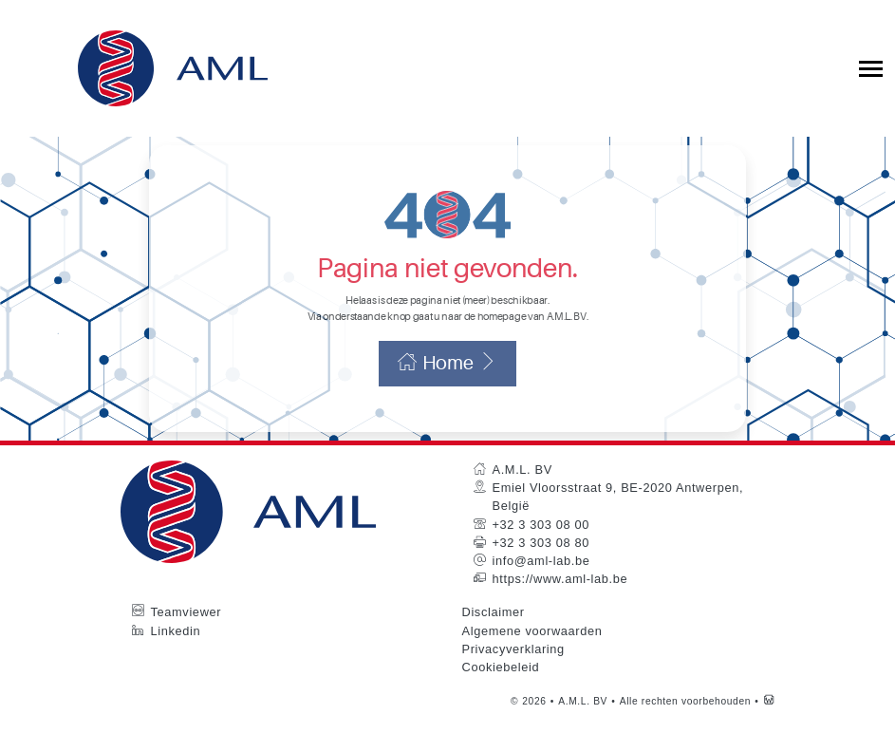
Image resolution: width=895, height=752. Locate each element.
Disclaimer (493, 639)
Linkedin (176, 657)
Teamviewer (186, 639)
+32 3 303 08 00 (541, 551)
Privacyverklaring (513, 676)
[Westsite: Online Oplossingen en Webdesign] (769, 729)
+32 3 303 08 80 (541, 570)
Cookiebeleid (501, 694)
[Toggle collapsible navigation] (871, 68)
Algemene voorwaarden (532, 657)
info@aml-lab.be (541, 588)
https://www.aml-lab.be (560, 606)
